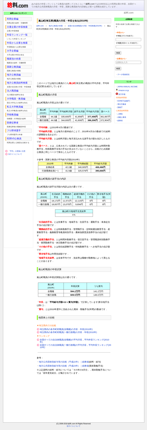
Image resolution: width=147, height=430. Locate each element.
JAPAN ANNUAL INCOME (127, 87)
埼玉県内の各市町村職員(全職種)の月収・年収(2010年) (66, 329)
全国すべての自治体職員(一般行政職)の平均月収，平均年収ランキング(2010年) (75, 346)
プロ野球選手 (14, 130)
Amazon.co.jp (123, 90)
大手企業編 (12, 51)
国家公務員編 (14, 67)
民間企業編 (12, 19)
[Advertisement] (74, 16)
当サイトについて (15, 154)
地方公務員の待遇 (56, 26)
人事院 (120, 114)
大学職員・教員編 (16, 98)
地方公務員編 (14, 74)
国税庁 (120, 107)
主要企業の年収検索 (17, 27)
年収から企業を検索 (17, 43)
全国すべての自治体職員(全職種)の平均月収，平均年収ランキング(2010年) (74, 340)
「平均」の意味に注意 (16, 151)
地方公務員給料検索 (17, 83)
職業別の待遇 (14, 59)
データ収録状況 (123, 74)
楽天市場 (121, 94)
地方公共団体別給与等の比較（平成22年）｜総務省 (64, 362)
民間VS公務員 (14, 138)
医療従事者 (12, 122)
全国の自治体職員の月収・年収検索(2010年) (85, 26)
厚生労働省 (121, 104)
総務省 (120, 121)
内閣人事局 (121, 117)
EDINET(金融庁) (123, 101)
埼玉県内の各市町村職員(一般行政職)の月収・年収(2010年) (68, 332)
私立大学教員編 (15, 106)
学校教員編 (12, 114)
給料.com (40, 26)
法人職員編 (12, 90)
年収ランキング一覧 (17, 35)
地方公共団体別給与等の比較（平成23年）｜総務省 (64, 366)
